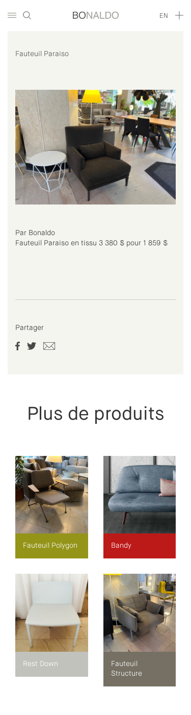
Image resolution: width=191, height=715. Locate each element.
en (163, 16)
